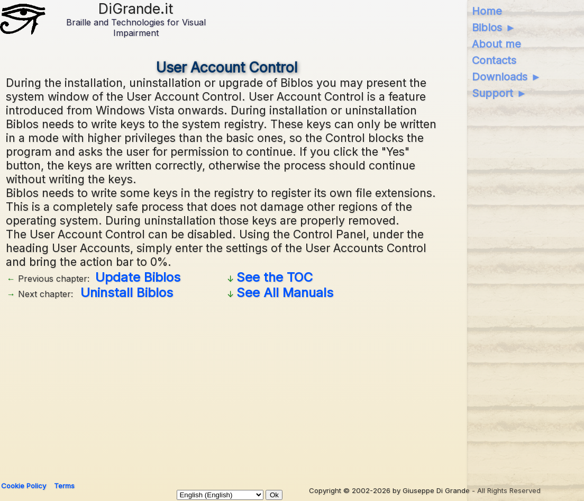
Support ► (499, 93)
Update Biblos (137, 277)
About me (496, 44)
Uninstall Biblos (126, 292)
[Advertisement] (227, 386)
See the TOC (274, 277)
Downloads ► (506, 76)
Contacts (494, 60)
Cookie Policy (23, 485)
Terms (64, 485)
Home (487, 11)
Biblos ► (494, 27)
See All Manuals (284, 292)
